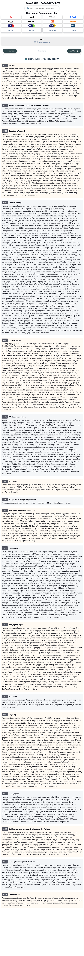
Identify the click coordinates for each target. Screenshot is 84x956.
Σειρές (31, 30)
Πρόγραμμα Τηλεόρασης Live (42, 3)
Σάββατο (74, 51)
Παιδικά (73, 30)
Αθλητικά (52, 30)
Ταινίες (11, 30)
